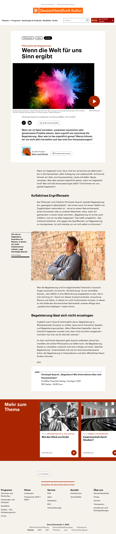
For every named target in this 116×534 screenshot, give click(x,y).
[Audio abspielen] (94, 101)
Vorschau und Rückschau (7, 494)
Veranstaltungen (54, 508)
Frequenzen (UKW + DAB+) (32, 498)
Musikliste (47, 21)
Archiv (55, 21)
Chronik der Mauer (79, 530)
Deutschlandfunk (47, 4)
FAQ (49, 493)
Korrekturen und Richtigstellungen (101, 509)
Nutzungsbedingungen (63, 527)
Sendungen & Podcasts (32, 21)
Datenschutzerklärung (39, 527)
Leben (39, 38)
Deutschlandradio (101, 493)
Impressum (82, 527)
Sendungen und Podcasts (8, 500)
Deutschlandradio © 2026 (58, 524)
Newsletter (52, 500)
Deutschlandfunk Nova (66, 4)
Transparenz (99, 504)
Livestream (29, 493)
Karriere (97, 500)
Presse (96, 497)
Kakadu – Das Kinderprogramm (8, 510)
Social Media (75, 497)
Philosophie (28, 38)
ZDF (47, 530)
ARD (39, 530)
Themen (5, 21)
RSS (49, 504)
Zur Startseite (44, 474)
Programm (16, 21)
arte (65, 530)
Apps (49, 497)
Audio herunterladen (51, 123)
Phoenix (56, 530)
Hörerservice (75, 493)
